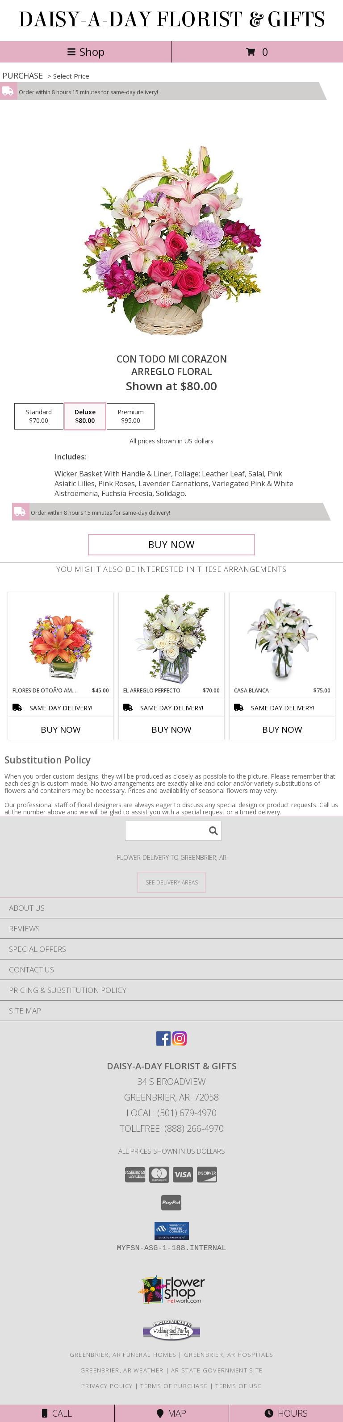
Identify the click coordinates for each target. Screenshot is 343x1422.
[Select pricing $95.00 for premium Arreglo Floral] (130, 417)
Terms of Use (238, 1386)
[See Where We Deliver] (171, 882)
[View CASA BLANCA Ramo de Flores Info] (282, 639)
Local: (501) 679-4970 (171, 1113)
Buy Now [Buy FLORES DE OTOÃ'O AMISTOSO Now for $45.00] (61, 729)
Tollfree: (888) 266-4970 (172, 1128)
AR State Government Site (217, 1370)
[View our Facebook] (163, 1043)
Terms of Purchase (174, 1386)
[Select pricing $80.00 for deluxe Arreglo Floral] (85, 417)
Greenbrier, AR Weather (122, 1370)
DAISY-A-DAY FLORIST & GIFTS (171, 20)
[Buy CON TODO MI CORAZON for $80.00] (171, 544)
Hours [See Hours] (286, 1413)
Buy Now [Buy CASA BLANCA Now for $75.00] (282, 729)
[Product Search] (173, 831)
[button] (172, 1231)
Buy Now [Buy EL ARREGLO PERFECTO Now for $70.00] (171, 729)
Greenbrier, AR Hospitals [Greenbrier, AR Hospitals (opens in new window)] (228, 1355)
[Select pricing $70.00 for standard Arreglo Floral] (39, 417)
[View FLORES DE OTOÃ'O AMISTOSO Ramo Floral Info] (61, 639)
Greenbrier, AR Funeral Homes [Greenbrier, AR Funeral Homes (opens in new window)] (123, 1355)
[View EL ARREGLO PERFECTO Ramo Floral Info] (171, 639)
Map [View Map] (171, 1413)
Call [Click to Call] (57, 1413)
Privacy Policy (107, 1386)
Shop (86, 51)
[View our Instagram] (179, 1043)
